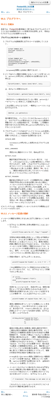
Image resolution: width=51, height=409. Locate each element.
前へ (3, 12)
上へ (8, 12)
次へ (48, 12)
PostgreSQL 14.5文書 (25, 6)
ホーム (25, 405)
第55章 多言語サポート (26, 9)
